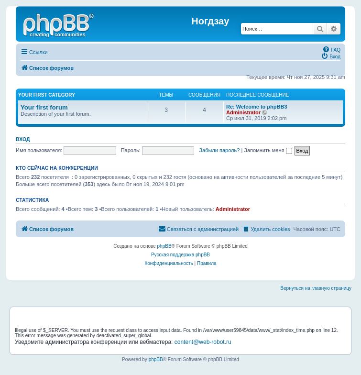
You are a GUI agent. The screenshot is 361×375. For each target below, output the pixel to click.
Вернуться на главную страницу (315, 288)
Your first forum (44, 107)
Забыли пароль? (219, 150)
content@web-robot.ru (203, 342)
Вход (23, 139)
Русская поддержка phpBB (180, 254)
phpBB (164, 246)
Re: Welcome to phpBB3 (256, 107)
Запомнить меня (268, 150)
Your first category (46, 95)
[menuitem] (331, 49)
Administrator (243, 112)
